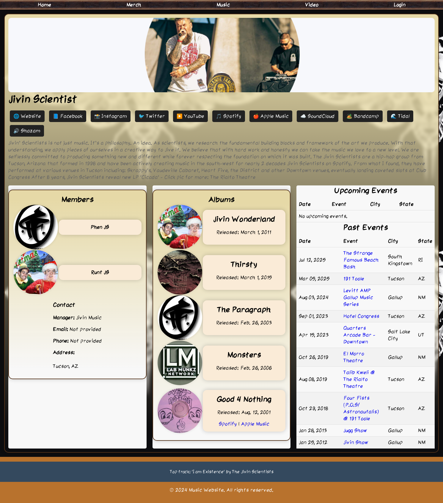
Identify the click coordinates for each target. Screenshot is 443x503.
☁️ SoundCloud (317, 116)
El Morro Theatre (353, 357)
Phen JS (100, 227)
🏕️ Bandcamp (362, 116)
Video (311, 4)
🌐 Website (27, 116)
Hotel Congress (361, 316)
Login (400, 4)
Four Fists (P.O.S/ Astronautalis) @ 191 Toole (361, 408)
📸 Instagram (110, 116)
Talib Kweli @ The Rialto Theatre (359, 379)
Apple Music (255, 424)
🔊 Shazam (26, 130)
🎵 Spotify (228, 116)
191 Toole (353, 278)
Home (44, 4)
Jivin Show (355, 442)
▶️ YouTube (190, 116)
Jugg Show (355, 430)
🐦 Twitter (152, 116)
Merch (133, 4)
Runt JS (100, 272)
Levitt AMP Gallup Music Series (358, 297)
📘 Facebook (68, 116)
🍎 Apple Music (271, 116)
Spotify (228, 424)
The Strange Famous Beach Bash (361, 260)
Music (223, 4)
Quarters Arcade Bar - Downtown (359, 335)
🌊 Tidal (400, 116)
